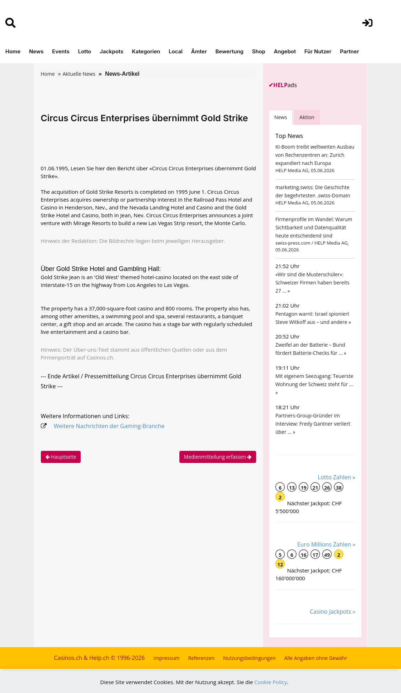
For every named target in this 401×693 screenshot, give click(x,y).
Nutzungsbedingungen (249, 658)
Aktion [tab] (306, 117)
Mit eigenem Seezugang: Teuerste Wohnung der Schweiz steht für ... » (314, 384)
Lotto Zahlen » (337, 477)
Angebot (285, 51)
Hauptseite (60, 456)
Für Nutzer (317, 51)
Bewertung (229, 51)
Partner (349, 51)
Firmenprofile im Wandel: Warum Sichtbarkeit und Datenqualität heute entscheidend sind (313, 227)
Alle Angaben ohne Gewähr (315, 658)
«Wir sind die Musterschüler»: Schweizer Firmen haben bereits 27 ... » (312, 282)
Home (13, 51)
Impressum (166, 658)
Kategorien (146, 51)
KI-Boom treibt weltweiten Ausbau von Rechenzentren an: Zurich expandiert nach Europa (314, 154)
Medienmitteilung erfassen (217, 456)
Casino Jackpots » (332, 611)
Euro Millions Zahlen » (326, 544)
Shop (258, 51)
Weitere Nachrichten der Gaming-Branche (109, 426)
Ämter (199, 51)
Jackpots (112, 51)
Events (61, 51)
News (36, 51)
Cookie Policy (270, 682)
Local (176, 51)
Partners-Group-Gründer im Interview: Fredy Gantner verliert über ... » (312, 423)
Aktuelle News (79, 73)
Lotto (84, 51)
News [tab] (280, 117)
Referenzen (201, 658)
